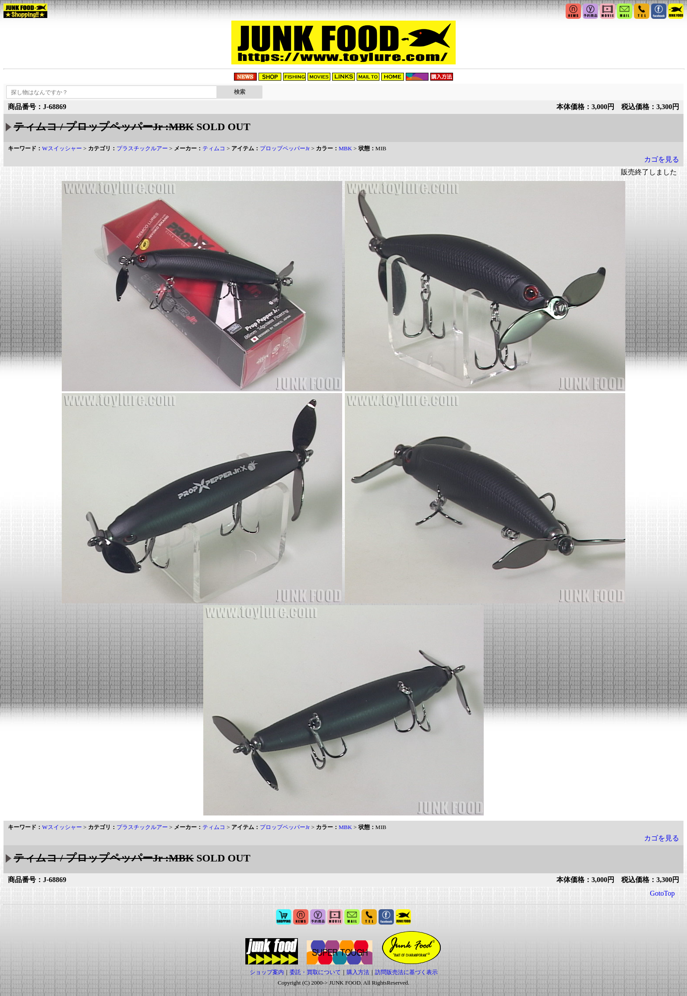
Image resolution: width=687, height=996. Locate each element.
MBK (345, 148)
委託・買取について (315, 972)
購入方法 (358, 972)
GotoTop (662, 893)
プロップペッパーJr (285, 148)
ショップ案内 (267, 972)
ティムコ (213, 148)
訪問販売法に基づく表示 (406, 972)
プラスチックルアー (142, 148)
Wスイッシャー (62, 148)
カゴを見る (661, 159)
